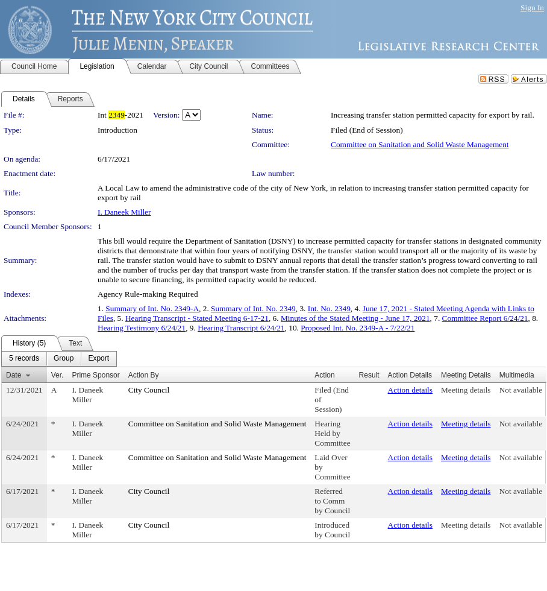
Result (369, 375)
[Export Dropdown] (98, 359)
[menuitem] (24, 359)
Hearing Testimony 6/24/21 (142, 327)
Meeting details (466, 389)
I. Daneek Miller (124, 211)
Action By (143, 375)
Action (324, 375)
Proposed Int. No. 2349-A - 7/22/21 (357, 327)
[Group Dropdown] (63, 359)
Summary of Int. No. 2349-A (152, 308)
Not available (520, 389)
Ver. (57, 375)
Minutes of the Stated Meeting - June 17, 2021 (355, 318)
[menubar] (59, 359)
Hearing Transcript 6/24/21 (241, 327)
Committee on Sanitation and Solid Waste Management (420, 144)
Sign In (532, 7)
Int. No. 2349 (329, 308)
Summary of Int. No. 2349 (253, 308)
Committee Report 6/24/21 (485, 318)
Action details (410, 389)
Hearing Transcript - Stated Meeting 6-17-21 (197, 318)
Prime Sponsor (95, 375)
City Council (149, 389)
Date (13, 375)
